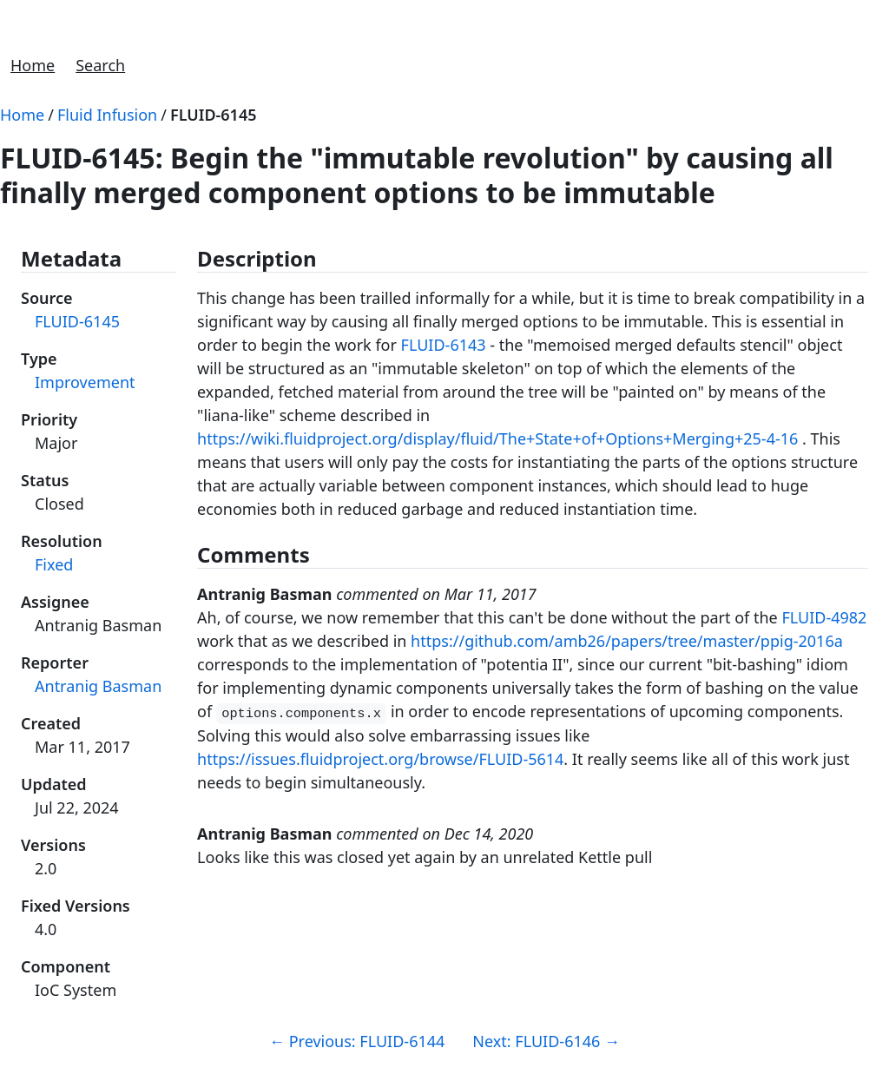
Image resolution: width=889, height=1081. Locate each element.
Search (100, 65)
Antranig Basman (98, 686)
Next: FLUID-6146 (546, 1041)
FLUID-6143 (443, 344)
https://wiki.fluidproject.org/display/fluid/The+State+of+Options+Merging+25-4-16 (497, 438)
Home (32, 65)
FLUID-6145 (213, 114)
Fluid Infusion (107, 114)
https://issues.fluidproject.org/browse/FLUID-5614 (380, 758)
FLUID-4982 (823, 617)
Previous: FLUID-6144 (356, 1041)
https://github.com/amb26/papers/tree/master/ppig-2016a (627, 640)
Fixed (54, 564)
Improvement (85, 382)
